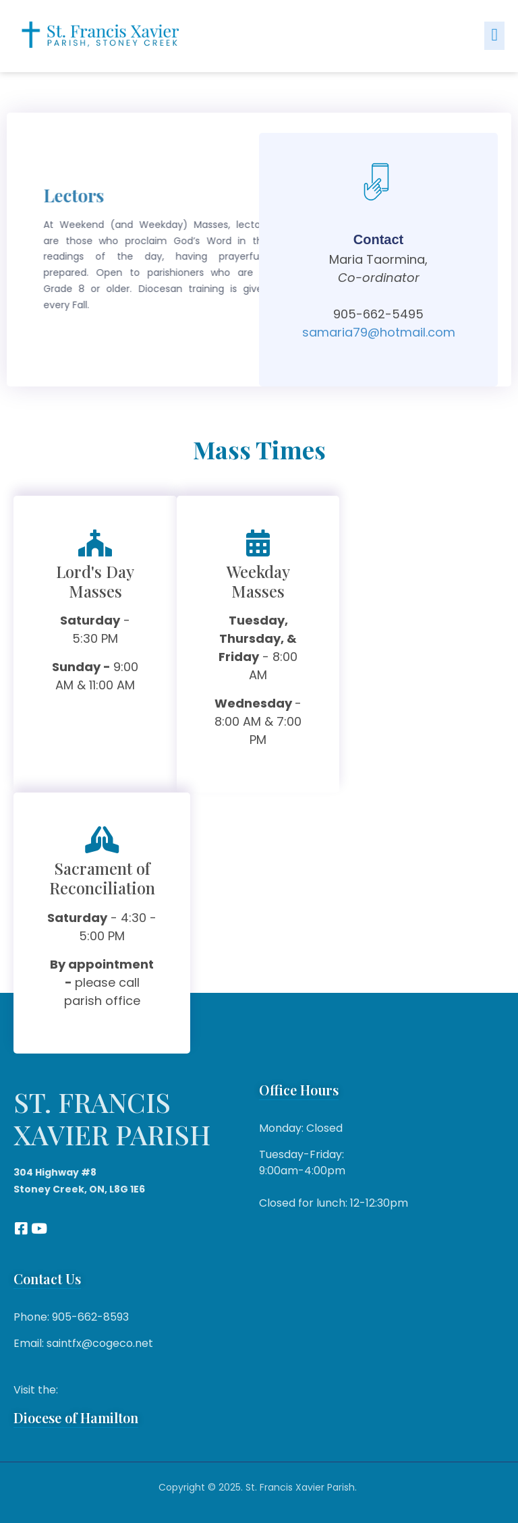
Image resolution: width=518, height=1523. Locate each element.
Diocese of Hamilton (75, 1417)
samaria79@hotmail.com (378, 332)
